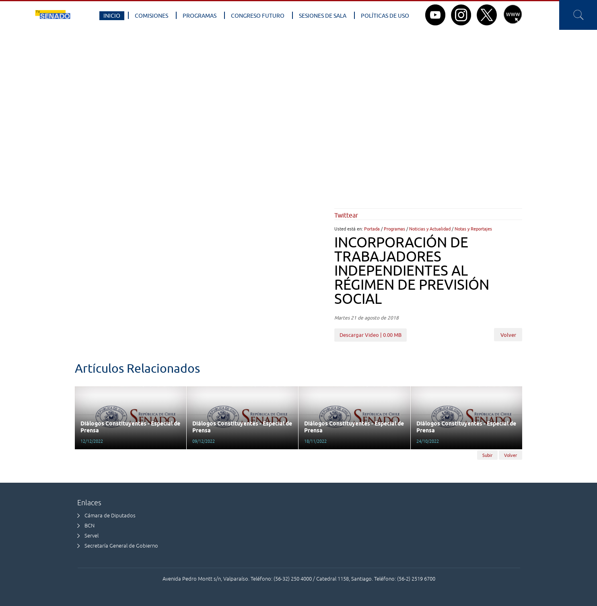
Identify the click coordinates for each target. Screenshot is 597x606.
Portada (372, 228)
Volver (508, 335)
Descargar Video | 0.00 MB (370, 335)
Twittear (346, 215)
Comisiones (151, 15)
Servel (91, 536)
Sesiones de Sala (322, 15)
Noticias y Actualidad (430, 228)
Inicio (111, 15)
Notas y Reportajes (473, 228)
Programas (199, 15)
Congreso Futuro (257, 15)
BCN (89, 526)
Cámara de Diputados (110, 516)
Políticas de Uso (385, 15)
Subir (487, 455)
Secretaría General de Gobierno (121, 546)
